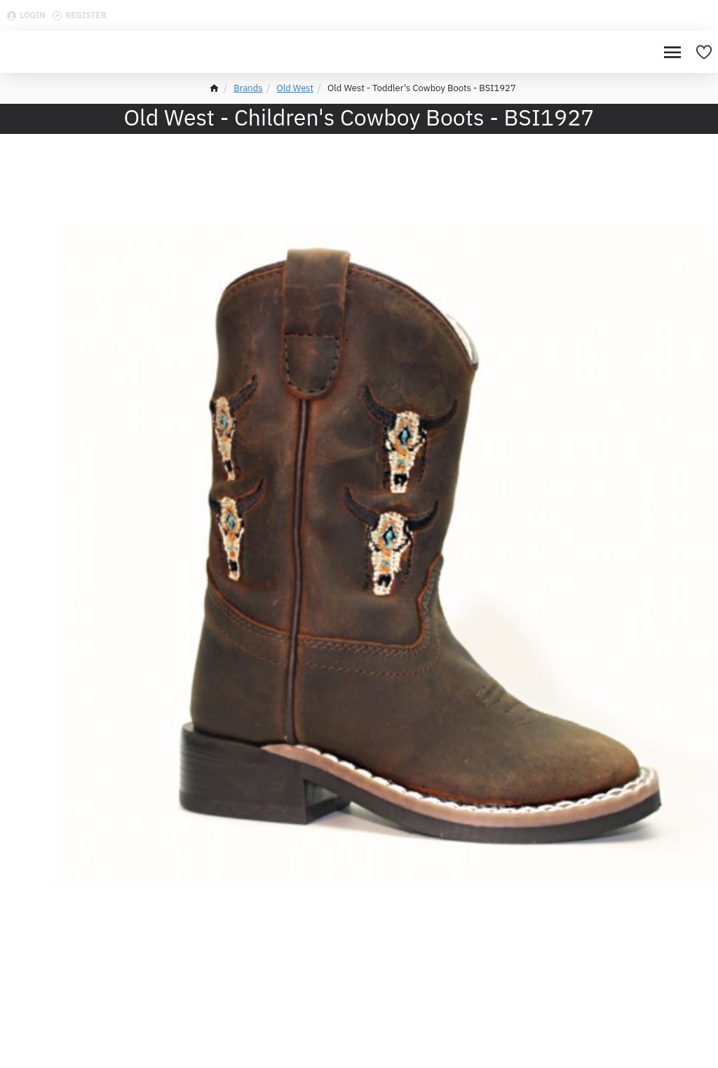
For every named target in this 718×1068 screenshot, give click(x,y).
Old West (295, 88)
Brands (247, 88)
